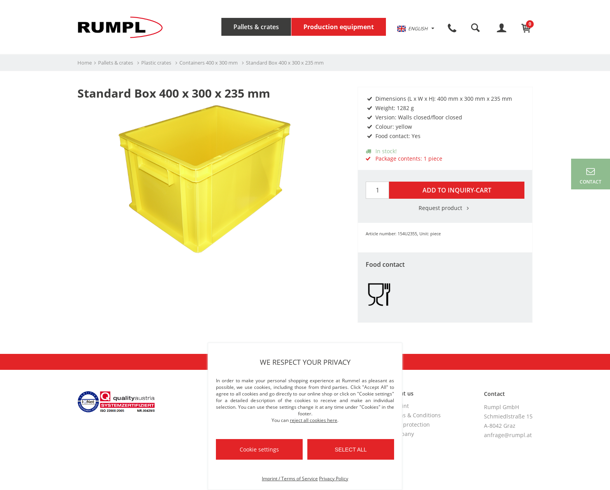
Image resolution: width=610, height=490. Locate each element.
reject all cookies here (313, 420)
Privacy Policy (333, 478)
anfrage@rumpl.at (508, 435)
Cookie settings (259, 449)
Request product (445, 208)
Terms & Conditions (415, 415)
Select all (350, 449)
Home (84, 62)
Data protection (409, 424)
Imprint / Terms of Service (290, 478)
